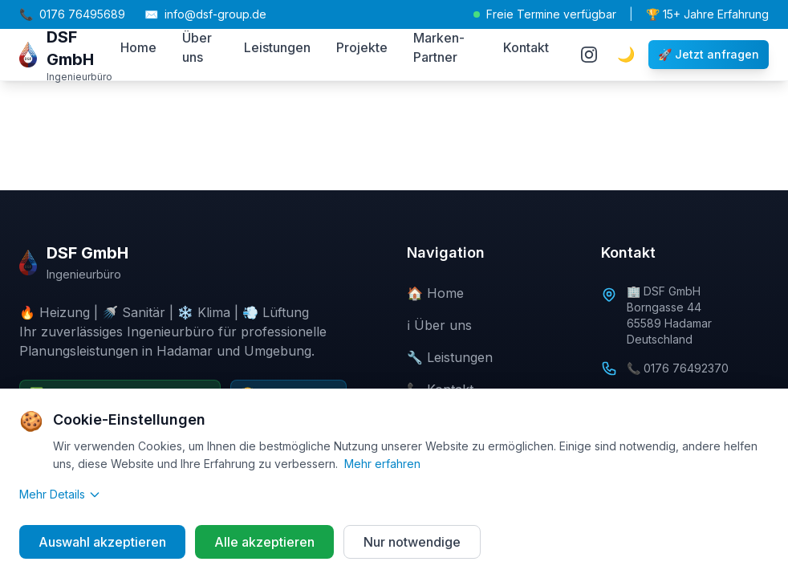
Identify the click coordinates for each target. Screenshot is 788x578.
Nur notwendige (412, 542)
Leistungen (277, 47)
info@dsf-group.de (205, 14)
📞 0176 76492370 (678, 368)
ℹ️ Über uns (439, 325)
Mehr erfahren (382, 463)
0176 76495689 (72, 14)
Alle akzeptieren (264, 542)
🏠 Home (435, 293)
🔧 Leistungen (450, 357)
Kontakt (526, 47)
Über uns (197, 47)
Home (138, 47)
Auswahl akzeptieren (102, 542)
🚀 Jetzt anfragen (708, 54)
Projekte (362, 47)
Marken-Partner (439, 47)
